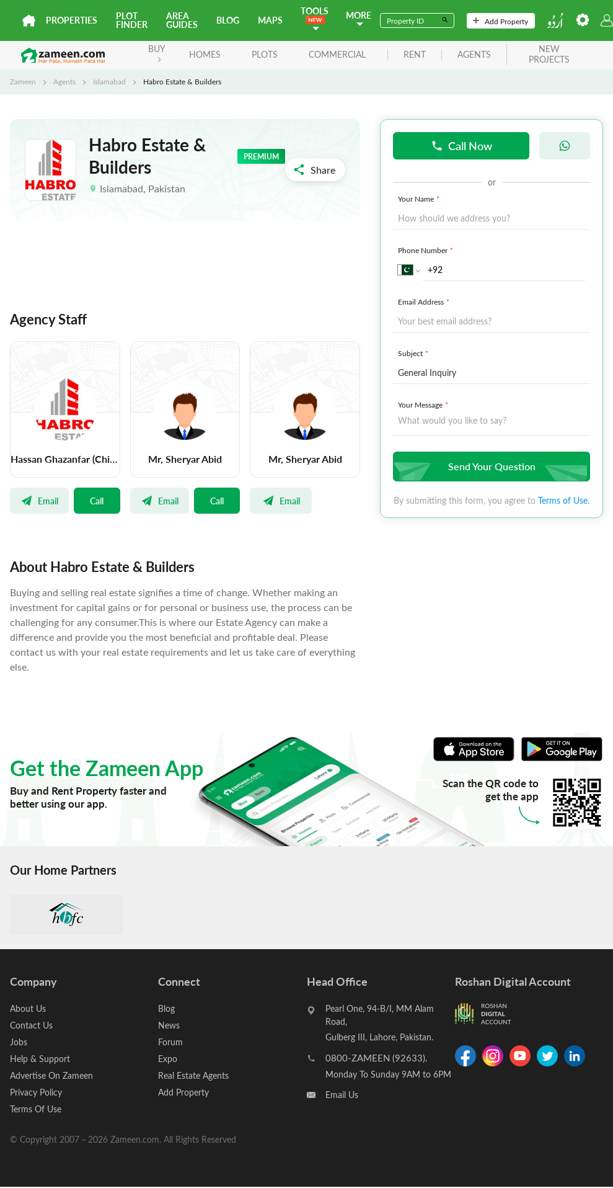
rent (415, 55)
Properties (71, 20)
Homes (205, 54)
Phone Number (427, 250)
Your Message (424, 404)
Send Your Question (490, 466)
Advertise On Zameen (51, 1075)
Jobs (18, 1042)
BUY (156, 52)
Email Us (341, 1095)
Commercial (337, 54)
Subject (414, 353)
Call (97, 500)
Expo (167, 1059)
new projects (549, 54)
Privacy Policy (36, 1092)
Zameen (23, 81)
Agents (64, 81)
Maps (270, 20)
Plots (265, 54)
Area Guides (182, 20)
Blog (227, 20)
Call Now (461, 145)
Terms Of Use (35, 1109)
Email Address (425, 301)
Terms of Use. (563, 500)
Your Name (420, 198)
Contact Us (31, 1025)
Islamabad (109, 81)
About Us (28, 1008)
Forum (170, 1042)
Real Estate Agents (193, 1075)
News (169, 1025)
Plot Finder (132, 20)
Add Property (500, 21)
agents (474, 55)
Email (39, 500)
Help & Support (40, 1059)
